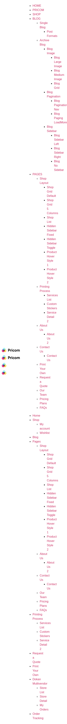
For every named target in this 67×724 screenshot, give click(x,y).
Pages (37, 174)
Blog (36, 18)
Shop (36, 419)
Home (36, 415)
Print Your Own (35, 670)
